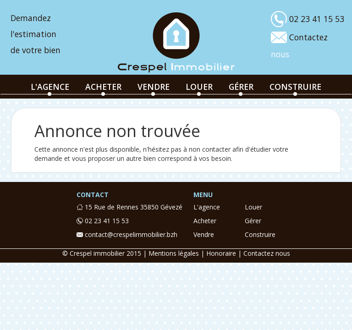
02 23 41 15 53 (103, 220)
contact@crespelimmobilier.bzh (127, 234)
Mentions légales (173, 253)
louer (199, 86)
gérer (241, 86)
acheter (103, 86)
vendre (154, 86)
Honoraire (221, 253)
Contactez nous (266, 253)
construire (295, 86)
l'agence (50, 86)
